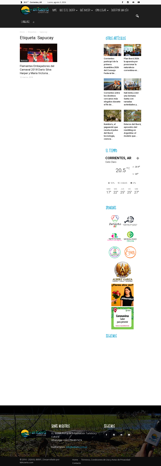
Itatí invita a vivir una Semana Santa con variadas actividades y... (131, 99)
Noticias (24, 60)
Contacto (76, 463)
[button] (137, 16)
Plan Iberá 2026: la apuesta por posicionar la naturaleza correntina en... (131, 64)
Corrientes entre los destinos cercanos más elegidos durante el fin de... (112, 99)
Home (54, 10)
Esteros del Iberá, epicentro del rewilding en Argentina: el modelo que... (132, 130)
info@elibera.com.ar (76, 447)
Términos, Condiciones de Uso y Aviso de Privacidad (105, 459)
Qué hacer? (86, 10)
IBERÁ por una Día (119, 10)
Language (25, 22)
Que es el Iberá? (69, 10)
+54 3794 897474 (72, 440)
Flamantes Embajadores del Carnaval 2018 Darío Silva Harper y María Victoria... (37, 69)
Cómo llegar (102, 10)
